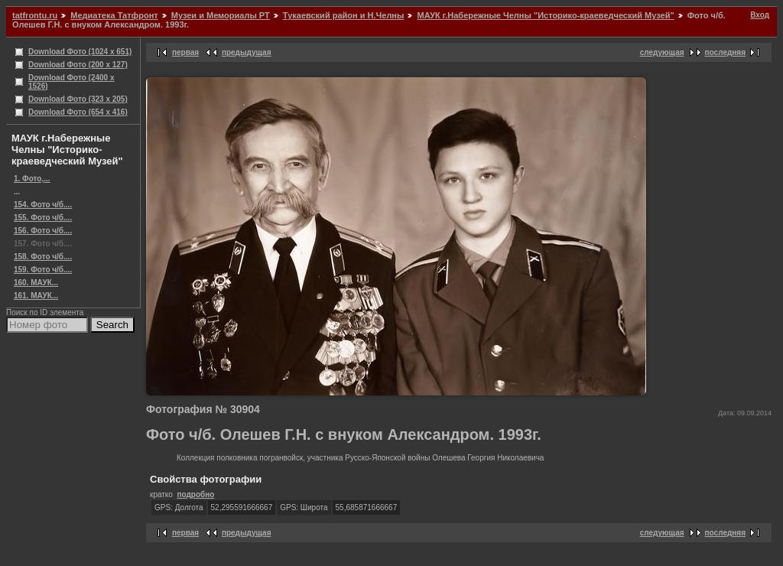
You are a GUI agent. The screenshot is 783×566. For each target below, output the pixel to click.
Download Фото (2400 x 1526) (71, 81)
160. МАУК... (36, 282)
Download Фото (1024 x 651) (80, 51)
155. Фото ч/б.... (43, 217)
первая (185, 52)
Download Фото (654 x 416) (78, 112)
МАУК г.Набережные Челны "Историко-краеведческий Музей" (545, 15)
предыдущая (246, 52)
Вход (759, 15)
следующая (662, 52)
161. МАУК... (36, 295)
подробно (195, 494)
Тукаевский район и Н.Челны (343, 15)
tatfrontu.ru (34, 15)
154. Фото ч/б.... (43, 204)
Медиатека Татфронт (114, 15)
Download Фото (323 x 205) (78, 99)
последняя (725, 52)
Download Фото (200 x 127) (78, 64)
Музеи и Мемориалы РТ (220, 15)
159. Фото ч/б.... (43, 269)
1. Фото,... (32, 178)
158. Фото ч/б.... (43, 256)
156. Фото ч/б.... (43, 230)
